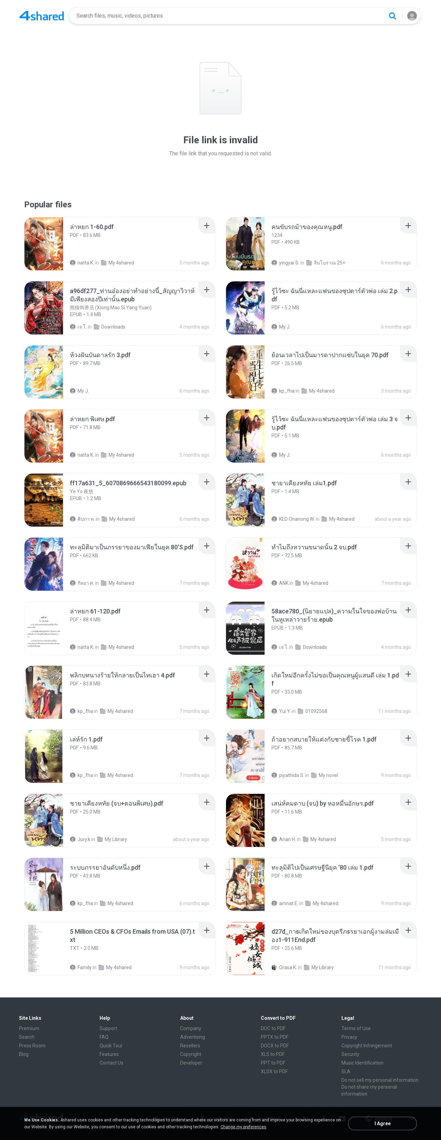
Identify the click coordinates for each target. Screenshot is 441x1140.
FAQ (104, 1037)
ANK (279, 583)
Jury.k (80, 839)
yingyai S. (285, 263)
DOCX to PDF (275, 1045)
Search (26, 1037)
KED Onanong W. (293, 519)
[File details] (51, 243)
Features (109, 1054)
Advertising (192, 1037)
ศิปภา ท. (82, 519)
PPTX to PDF (274, 1037)
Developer (191, 1063)
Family (81, 967)
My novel (324, 775)
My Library (112, 839)
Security (350, 1054)
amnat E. (284, 903)
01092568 (312, 711)
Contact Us (111, 1063)
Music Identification (362, 1063)
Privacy (349, 1037)
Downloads (109, 327)
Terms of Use (356, 1028)
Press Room (32, 1045)
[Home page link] (42, 16)
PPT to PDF (273, 1063)
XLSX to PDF (274, 1071)
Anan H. (283, 839)
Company (190, 1028)
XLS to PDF (273, 1054)
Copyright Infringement (366, 1045)
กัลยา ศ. (82, 583)
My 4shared (117, 263)
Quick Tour (111, 1045)
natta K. (82, 263)
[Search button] (392, 16)
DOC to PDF (273, 1028)
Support (108, 1028)
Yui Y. (281, 711)
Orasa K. (284, 967)
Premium (29, 1028)
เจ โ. (78, 327)
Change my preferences (243, 1127)
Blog (24, 1054)
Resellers (190, 1045)
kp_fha (283, 391)
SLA (345, 1071)
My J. (280, 327)
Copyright (190, 1054)
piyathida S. (287, 775)
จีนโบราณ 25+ (325, 263)
